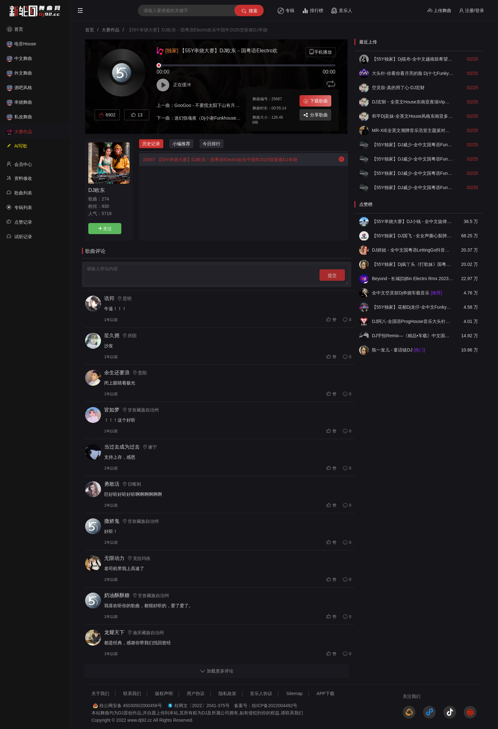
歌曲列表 (19, 192)
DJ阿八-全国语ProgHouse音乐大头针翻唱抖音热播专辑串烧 (412, 321)
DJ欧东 (96, 190)
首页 (14, 29)
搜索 (249, 11)
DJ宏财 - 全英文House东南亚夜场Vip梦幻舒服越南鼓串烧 (412, 101)
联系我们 (132, 693)
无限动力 (114, 558)
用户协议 (196, 693)
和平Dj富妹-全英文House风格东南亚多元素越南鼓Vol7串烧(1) (412, 116)
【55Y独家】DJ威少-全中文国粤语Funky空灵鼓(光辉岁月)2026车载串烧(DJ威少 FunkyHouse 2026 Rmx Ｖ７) (412, 187)
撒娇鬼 (111, 521)
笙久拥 (111, 335)
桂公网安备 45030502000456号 (130, 705)
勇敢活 (111, 484)
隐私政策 (227, 693)
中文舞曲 (19, 58)
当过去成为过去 (122, 447)
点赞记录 (19, 222)
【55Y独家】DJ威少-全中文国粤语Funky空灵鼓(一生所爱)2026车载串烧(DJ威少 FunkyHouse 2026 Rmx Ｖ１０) (412, 144)
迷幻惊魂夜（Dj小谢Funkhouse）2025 (212, 118)
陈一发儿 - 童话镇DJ (398, 349)
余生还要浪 (117, 372)
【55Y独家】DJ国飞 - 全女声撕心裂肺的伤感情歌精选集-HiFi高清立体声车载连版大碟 (412, 235)
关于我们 (100, 693)
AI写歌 (16, 145)
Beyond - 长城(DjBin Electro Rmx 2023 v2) (412, 278)
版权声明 (164, 693)
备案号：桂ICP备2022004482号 (265, 705)
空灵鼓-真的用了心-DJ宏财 (398, 87)
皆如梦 (111, 409)
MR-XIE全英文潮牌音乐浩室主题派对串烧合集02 (412, 130)
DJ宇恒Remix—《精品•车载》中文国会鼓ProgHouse (412, 335)
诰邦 (109, 298)
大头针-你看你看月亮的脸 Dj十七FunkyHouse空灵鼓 (412, 73)
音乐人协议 (261, 693)
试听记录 (19, 236)
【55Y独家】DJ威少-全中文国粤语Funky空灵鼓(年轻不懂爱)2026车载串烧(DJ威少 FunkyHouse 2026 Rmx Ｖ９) (412, 158)
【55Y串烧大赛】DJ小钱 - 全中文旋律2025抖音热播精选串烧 (412, 221)
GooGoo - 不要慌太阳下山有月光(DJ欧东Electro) (222, 105)
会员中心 (19, 164)
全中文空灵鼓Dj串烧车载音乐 (407, 292)
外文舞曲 (19, 73)
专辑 (286, 11)
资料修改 (19, 178)
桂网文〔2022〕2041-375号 (202, 705)
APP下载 (325, 693)
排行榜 (312, 11)
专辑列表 (19, 207)
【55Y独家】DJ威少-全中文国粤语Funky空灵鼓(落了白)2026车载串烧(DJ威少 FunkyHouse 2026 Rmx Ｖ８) (412, 173)
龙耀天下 (114, 632)
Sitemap (294, 693)
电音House (21, 44)
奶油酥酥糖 (117, 595)
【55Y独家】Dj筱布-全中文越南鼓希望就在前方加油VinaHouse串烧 (412, 59)
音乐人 (341, 11)
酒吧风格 (19, 87)
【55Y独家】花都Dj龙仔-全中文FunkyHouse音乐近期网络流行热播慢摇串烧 (412, 307)
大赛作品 (19, 131)
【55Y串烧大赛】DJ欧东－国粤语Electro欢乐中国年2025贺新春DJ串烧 (218, 159)
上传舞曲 (439, 10)
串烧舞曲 (19, 102)
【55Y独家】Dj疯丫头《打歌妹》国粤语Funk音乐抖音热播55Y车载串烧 (412, 264)
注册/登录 (471, 10)
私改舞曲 (19, 117)
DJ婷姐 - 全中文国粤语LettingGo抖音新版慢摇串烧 (412, 250)
